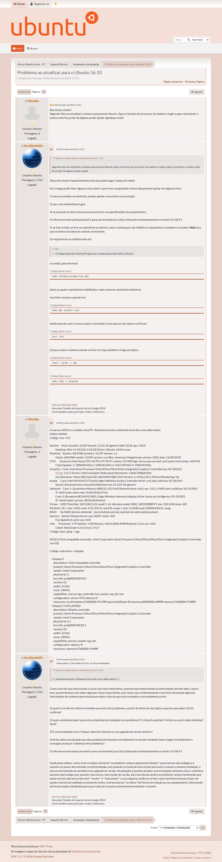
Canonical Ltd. (92, 851)
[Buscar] (188, 39)
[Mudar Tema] (55, 4)
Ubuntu (76, 851)
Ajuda (166, 857)
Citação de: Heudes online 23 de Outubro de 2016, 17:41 (79, 158)
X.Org (58, 472)
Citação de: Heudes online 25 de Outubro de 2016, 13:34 (79, 670)
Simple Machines (44, 856)
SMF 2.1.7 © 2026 (22, 856)
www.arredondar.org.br (64, 404)
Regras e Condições (181, 857)
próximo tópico (195, 81)
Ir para (153, 827)
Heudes (33, 101)
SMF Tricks (46, 846)
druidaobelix (33, 146)
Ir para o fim (24, 92)
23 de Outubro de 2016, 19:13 (70, 149)
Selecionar (65, 271)
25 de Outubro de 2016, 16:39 (70, 659)
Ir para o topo (24, 811)
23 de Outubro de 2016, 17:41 (67, 105)
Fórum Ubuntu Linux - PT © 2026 (191, 852)
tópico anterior (173, 81)
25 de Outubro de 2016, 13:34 (70, 423)
